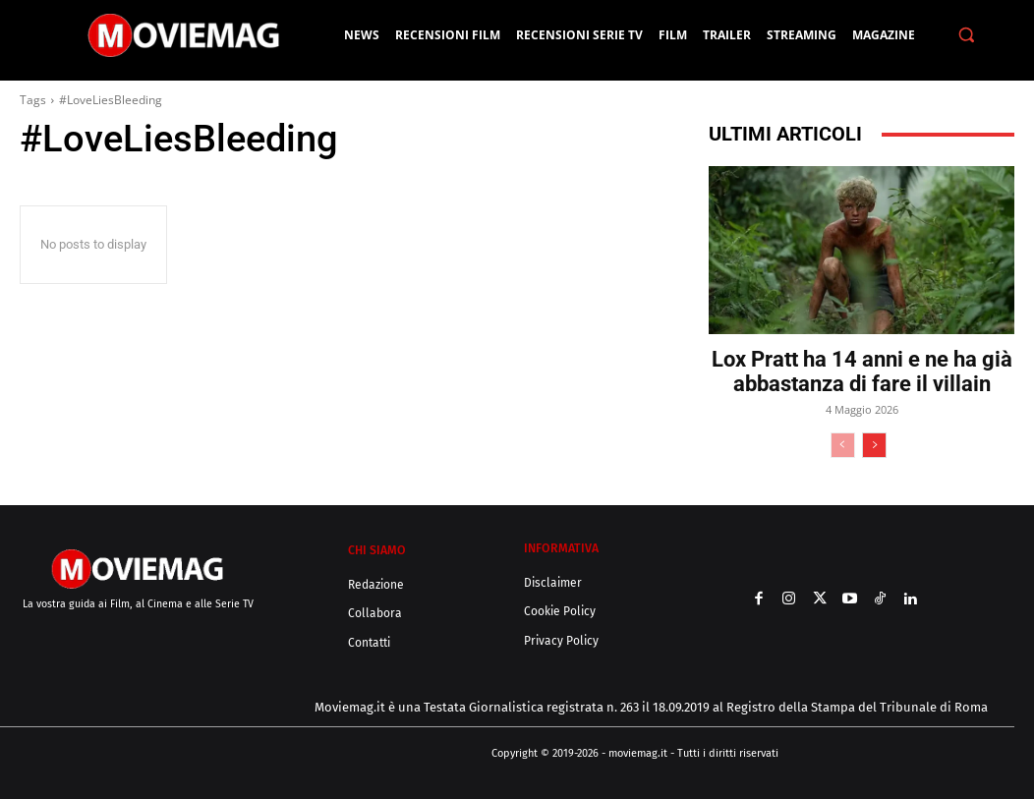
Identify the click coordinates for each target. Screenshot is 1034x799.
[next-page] (874, 445)
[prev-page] (843, 445)
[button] (965, 35)
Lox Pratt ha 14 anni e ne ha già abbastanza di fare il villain (862, 371)
